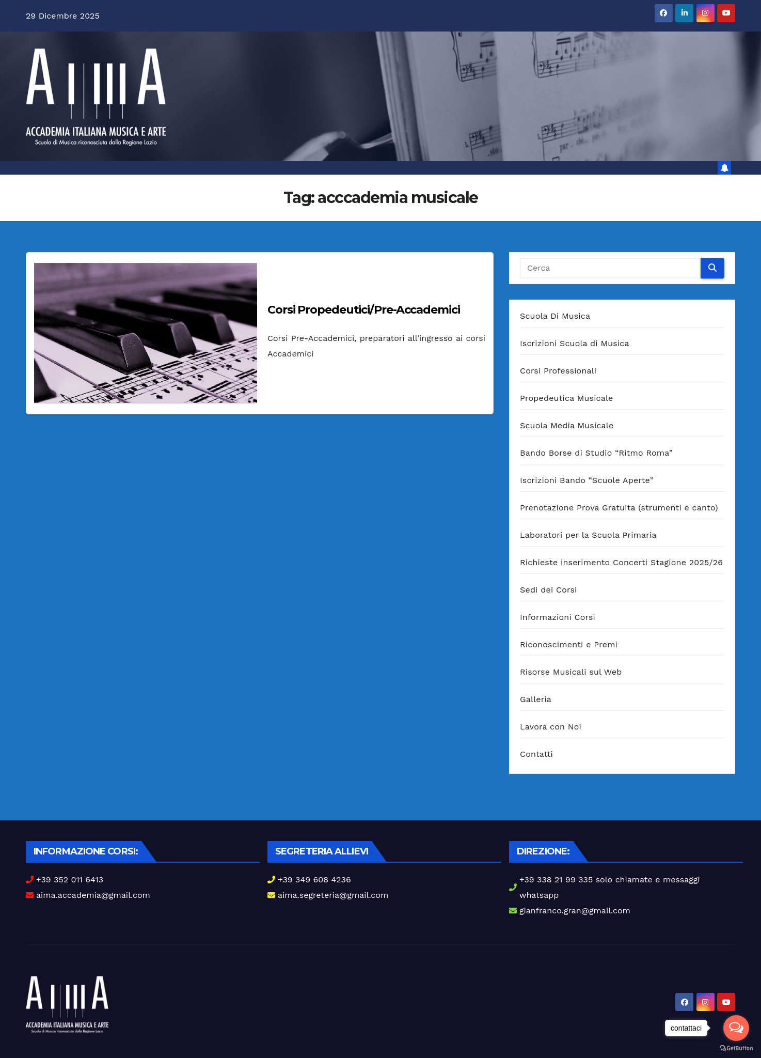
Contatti (536, 754)
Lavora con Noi (550, 727)
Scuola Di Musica (555, 316)
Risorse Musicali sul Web (571, 672)
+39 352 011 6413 (69, 879)
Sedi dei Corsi (548, 590)
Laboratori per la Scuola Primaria (588, 535)
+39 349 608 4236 (314, 879)
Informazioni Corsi (557, 617)
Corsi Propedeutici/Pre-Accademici (363, 310)
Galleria (535, 699)
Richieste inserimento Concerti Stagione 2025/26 (621, 562)
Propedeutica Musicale (566, 398)
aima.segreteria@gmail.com (333, 895)
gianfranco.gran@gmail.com (574, 910)
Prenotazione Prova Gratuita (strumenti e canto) (619, 507)
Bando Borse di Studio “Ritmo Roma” (596, 453)
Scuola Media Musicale (566, 425)
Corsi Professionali (558, 371)
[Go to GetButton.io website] (736, 1048)
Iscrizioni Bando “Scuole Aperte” (587, 480)
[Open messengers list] (736, 1028)
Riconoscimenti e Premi (568, 644)
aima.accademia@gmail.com (93, 895)
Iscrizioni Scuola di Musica (574, 343)
